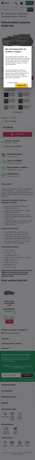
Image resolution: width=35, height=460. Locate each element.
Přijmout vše (21, 85)
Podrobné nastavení (12, 82)
